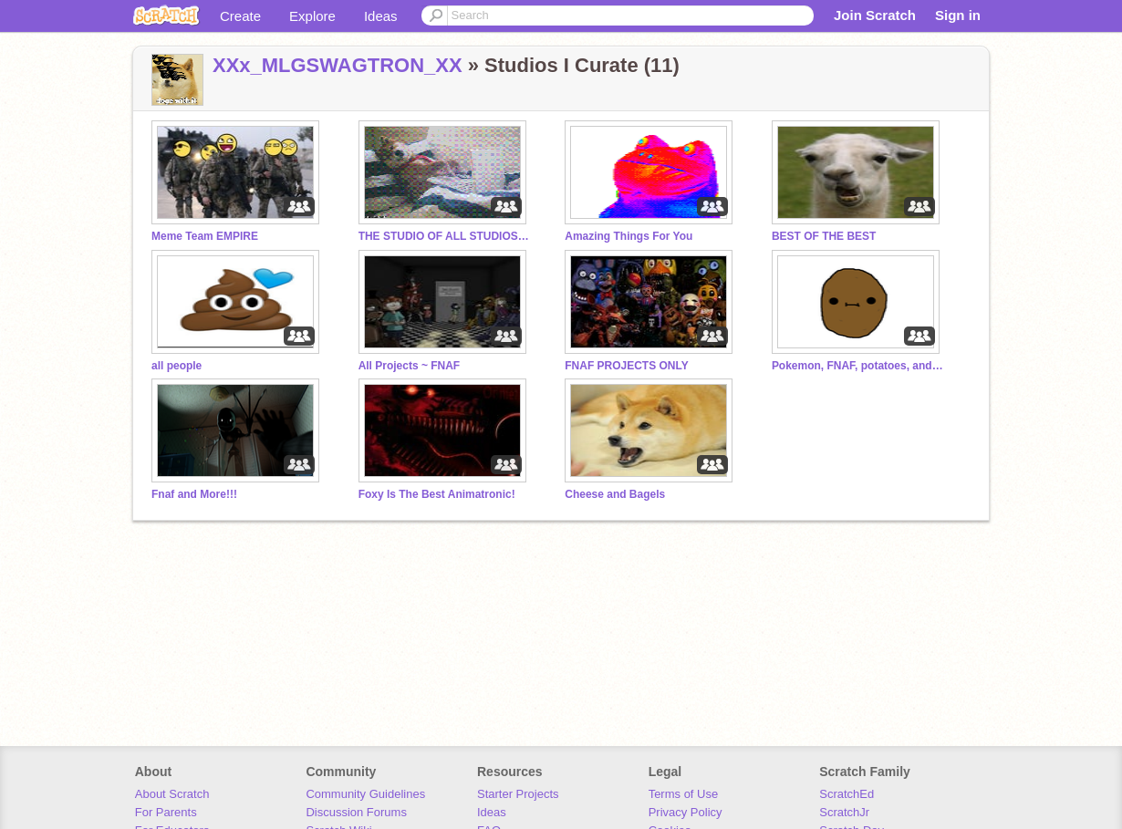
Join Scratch (875, 15)
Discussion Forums (356, 812)
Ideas (381, 16)
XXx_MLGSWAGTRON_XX (337, 65)
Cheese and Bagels (615, 494)
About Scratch (172, 794)
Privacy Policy (685, 812)
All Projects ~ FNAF (409, 365)
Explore (312, 16)
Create (240, 16)
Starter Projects (518, 794)
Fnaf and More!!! (194, 494)
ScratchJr (844, 812)
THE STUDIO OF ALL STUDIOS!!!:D (445, 236)
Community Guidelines (365, 794)
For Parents (166, 812)
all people (176, 365)
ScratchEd (846, 794)
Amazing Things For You (628, 236)
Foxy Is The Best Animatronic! (436, 494)
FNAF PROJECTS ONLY (626, 365)
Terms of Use (684, 794)
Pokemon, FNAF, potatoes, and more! (858, 365)
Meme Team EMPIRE (204, 236)
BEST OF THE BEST (824, 236)
